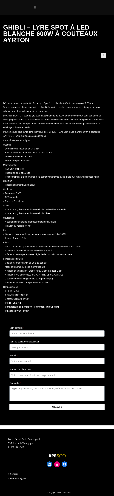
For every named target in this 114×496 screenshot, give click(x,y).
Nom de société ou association (24, 341)
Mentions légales (18, 478)
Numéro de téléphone (20, 369)
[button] (35, 7)
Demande (14, 383)
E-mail (12, 355)
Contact (14, 473)
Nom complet (16, 328)
